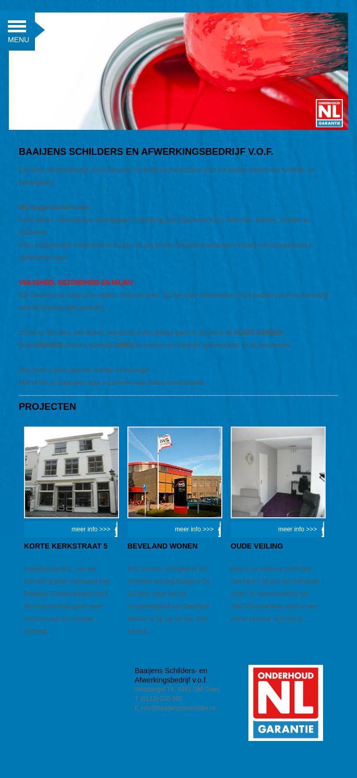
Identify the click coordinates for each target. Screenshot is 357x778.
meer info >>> (91, 529)
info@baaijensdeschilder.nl (177, 708)
